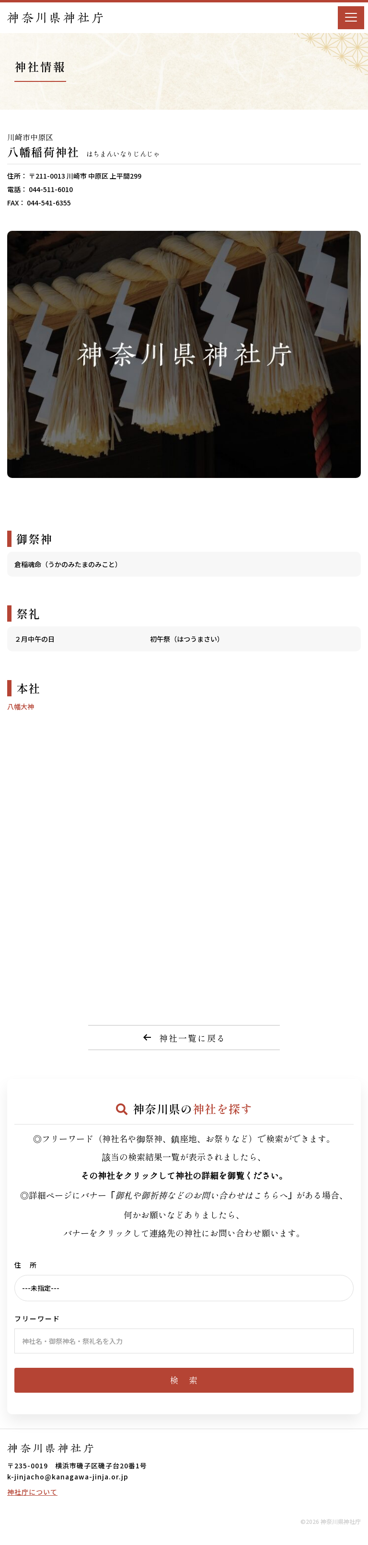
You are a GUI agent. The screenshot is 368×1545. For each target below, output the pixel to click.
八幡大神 (20, 706)
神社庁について (32, 1492)
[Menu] (351, 17)
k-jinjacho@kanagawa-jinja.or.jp (67, 1476)
